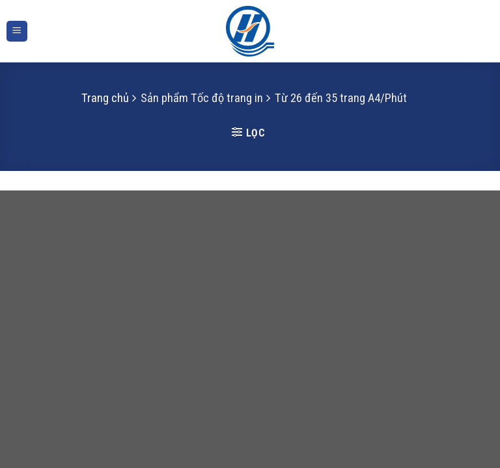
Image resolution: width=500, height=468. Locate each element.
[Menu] (17, 31)
